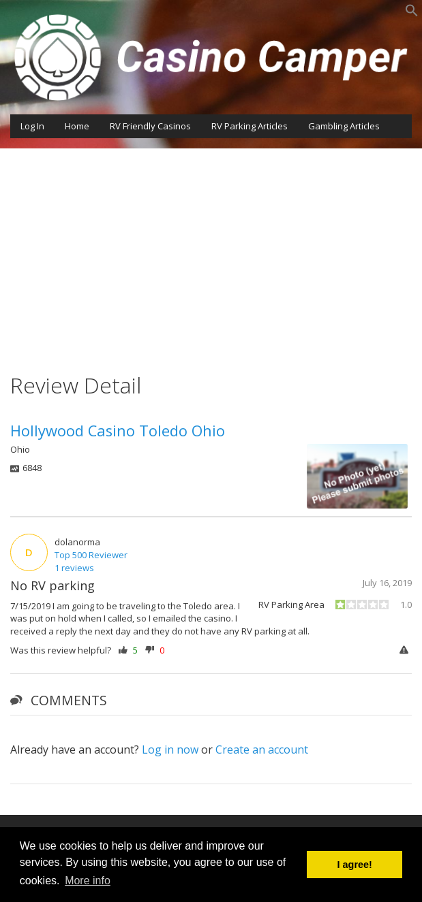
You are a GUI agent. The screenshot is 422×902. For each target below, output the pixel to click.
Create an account (261, 749)
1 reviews (74, 568)
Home (77, 126)
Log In (32, 126)
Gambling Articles (344, 126)
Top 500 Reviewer (91, 555)
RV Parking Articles (249, 126)
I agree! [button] (354, 864)
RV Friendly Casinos (150, 126)
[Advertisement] (211, 250)
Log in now (170, 749)
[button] (412, 13)
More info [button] (87, 880)
